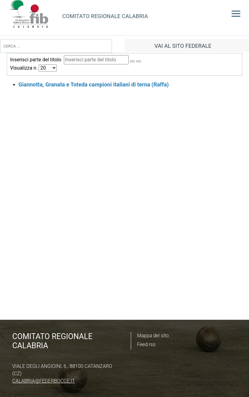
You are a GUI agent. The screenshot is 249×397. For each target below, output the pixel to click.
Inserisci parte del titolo (37, 60)
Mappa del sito (153, 335)
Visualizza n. (24, 68)
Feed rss (146, 344)
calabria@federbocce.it (43, 381)
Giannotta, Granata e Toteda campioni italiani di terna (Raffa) (93, 84)
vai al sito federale (182, 46)
